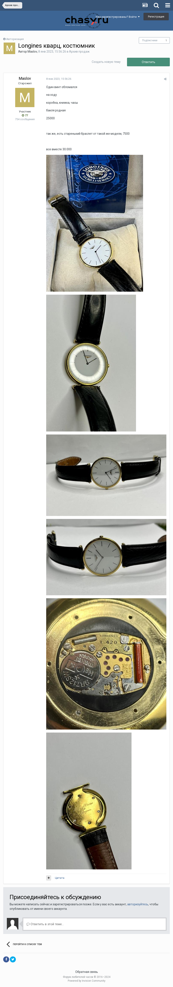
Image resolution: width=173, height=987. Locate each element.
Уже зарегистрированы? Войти (117, 16)
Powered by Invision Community (86, 980)
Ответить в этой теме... (45, 924)
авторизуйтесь (137, 904)
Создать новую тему (106, 62)
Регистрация (156, 16)
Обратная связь (86, 972)
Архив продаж (79, 51)
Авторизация (15, 39)
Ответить (148, 62)
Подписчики (149, 40)
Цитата (59, 877)
